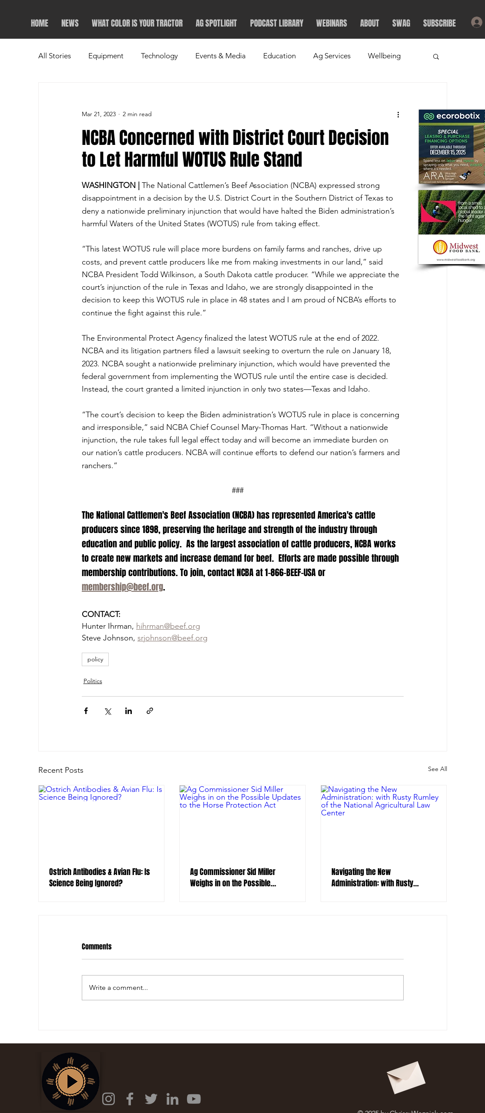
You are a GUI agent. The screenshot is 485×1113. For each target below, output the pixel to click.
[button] (436, 56)
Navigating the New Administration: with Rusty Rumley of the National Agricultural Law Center (372, 877)
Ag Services (332, 55)
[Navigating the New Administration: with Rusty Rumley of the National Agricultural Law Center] (384, 820)
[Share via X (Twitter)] (107, 711)
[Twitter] (151, 1098)
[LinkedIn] (172, 1098)
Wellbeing (384, 55)
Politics (93, 681)
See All (437, 769)
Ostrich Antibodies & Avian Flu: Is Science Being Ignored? (99, 877)
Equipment (106, 55)
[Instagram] (108, 1098)
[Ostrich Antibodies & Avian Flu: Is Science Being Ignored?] (101, 820)
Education (279, 55)
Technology (159, 55)
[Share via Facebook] (86, 711)
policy (95, 659)
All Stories (54, 55)
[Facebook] (129, 1098)
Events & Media (220, 55)
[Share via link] (150, 711)
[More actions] (398, 114)
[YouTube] (193, 1098)
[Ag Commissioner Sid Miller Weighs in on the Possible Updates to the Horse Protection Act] (242, 820)
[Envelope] (405, 1074)
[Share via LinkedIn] (128, 711)
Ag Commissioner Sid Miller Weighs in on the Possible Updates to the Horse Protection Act (239, 877)
